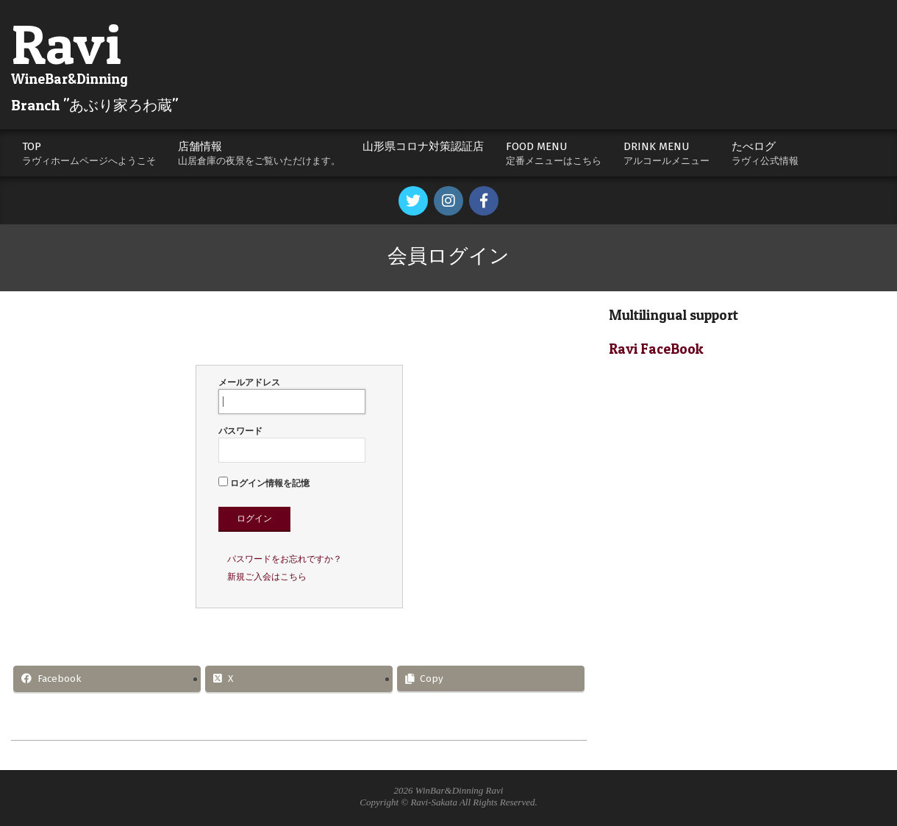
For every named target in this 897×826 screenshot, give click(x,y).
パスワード (291, 444)
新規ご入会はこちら (267, 577)
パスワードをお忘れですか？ (284, 559)
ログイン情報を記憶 (264, 482)
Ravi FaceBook (656, 349)
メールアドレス (291, 395)
